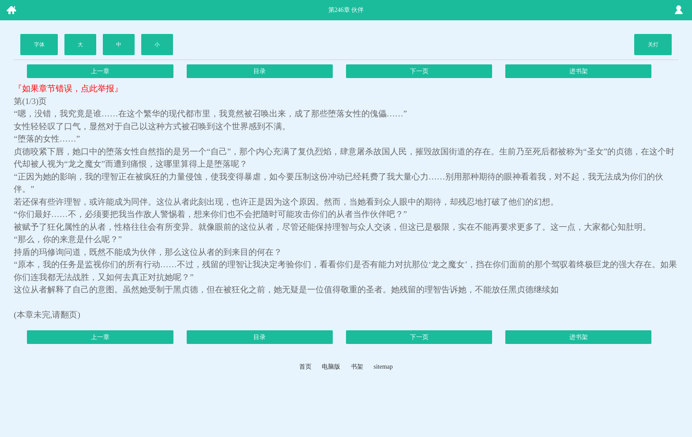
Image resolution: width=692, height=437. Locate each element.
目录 (259, 71)
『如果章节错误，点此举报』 (68, 88)
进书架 (578, 71)
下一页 (419, 71)
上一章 (100, 71)
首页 (305, 366)
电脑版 (331, 366)
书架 (357, 366)
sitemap (383, 366)
